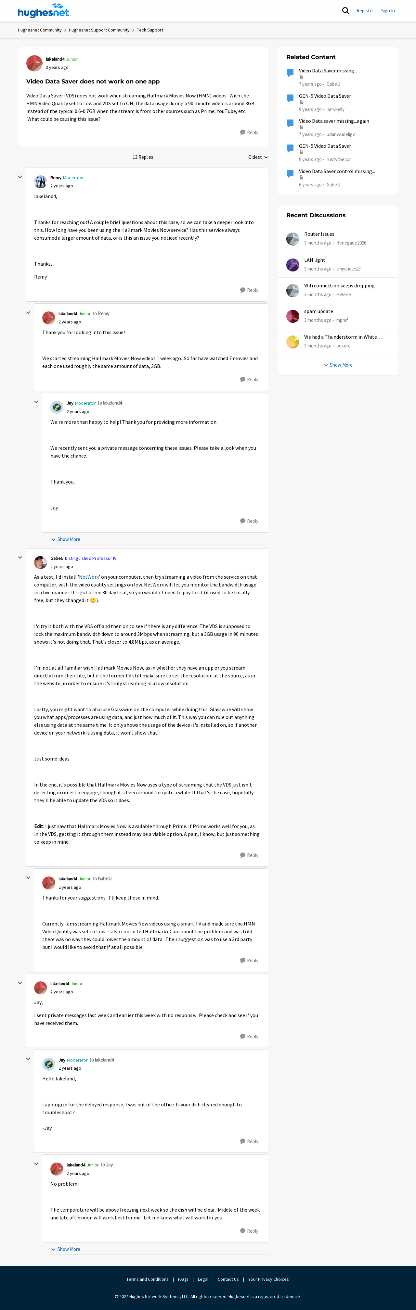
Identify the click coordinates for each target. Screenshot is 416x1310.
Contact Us (228, 1279)
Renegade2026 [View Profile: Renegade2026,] (351, 243)
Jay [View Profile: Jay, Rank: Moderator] (70, 403)
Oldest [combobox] (258, 157)
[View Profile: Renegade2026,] (292, 239)
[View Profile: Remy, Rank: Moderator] (40, 181)
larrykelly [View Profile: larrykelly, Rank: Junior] (335, 109)
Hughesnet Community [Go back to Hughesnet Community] (40, 30)
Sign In (388, 10)
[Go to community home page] (44, 10)
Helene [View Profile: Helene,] (343, 294)
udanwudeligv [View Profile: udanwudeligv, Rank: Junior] (341, 134)
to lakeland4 (110, 403)
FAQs (183, 1279)
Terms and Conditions (147, 1279)
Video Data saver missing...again (334, 121)
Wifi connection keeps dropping (339, 286)
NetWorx (89, 577)
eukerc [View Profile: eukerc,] (343, 346)
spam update (318, 311)
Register (365, 10)
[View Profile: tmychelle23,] (292, 264)
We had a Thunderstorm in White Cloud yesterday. (340, 337)
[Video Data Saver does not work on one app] (61, 186)
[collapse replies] (20, 177)
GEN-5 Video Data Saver (325, 96)
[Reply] (249, 132)
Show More (65, 539)
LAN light (314, 260)
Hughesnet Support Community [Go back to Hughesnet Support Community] (99, 30)
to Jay (106, 1165)
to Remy (100, 313)
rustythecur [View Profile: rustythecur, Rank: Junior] (339, 159)
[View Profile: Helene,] (292, 290)
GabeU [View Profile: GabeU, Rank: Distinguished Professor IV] (56, 558)
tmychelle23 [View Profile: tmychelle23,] (348, 268)
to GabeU (101, 878)
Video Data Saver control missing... (337, 171)
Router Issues (319, 234)
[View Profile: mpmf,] (292, 316)
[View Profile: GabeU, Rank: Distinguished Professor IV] (40, 562)
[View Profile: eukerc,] (292, 341)
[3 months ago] (318, 243)
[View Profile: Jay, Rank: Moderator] (56, 407)
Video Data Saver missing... (328, 71)
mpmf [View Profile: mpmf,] (342, 320)
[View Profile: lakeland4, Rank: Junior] (34, 63)
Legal (203, 1279)
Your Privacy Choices (269, 1279)
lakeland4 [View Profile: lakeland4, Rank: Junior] (55, 59)
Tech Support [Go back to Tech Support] (150, 30)
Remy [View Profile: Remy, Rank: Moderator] (55, 178)
